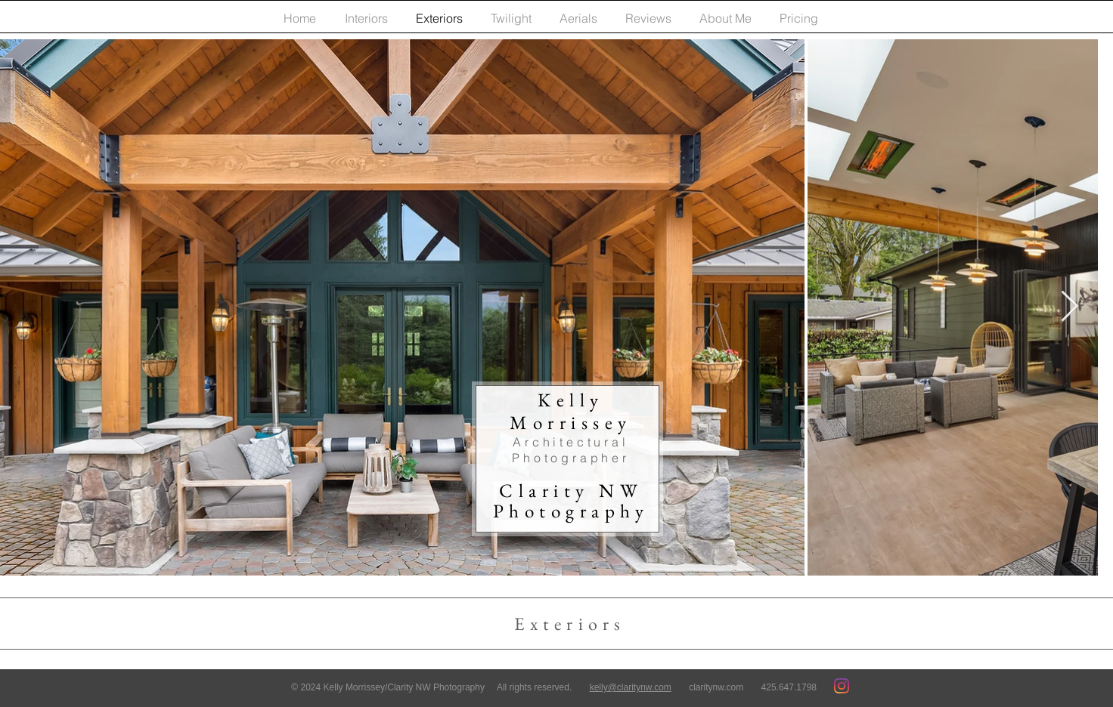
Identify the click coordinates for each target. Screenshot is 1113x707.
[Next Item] (1069, 307)
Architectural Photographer (571, 449)
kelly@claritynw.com (630, 687)
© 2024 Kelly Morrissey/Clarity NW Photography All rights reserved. (440, 687)
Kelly (571, 410)
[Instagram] (841, 685)
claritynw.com (716, 687)
